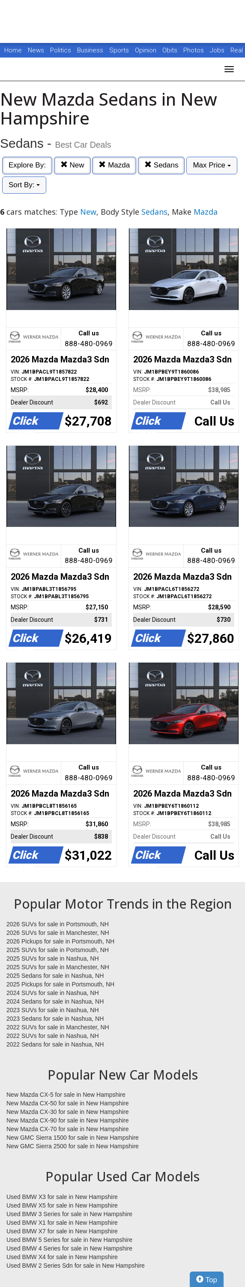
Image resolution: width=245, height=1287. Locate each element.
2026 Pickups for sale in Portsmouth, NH (60, 941)
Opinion (146, 50)
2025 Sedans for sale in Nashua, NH (55, 975)
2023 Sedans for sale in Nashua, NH (55, 1018)
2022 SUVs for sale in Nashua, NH (52, 1035)
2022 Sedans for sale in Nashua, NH (55, 1044)
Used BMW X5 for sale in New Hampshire (62, 1205)
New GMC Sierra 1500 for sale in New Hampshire (72, 1137)
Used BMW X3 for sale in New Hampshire (62, 1196)
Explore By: (27, 165)
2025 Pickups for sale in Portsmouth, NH (60, 984)
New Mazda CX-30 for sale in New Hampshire (67, 1111)
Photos (194, 50)
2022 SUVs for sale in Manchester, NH (57, 1027)
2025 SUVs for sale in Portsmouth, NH (57, 949)
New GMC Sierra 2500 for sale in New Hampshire (72, 1146)
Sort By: (24, 185)
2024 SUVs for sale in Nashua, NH (52, 992)
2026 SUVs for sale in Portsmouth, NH (57, 924)
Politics (60, 50)
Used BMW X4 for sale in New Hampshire (62, 1257)
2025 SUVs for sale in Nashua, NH (52, 958)
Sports (120, 50)
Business (91, 50)
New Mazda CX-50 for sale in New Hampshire (67, 1103)
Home (13, 50)
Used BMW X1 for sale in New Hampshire (62, 1222)
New (72, 165)
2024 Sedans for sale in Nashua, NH (55, 1001)
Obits (170, 50)
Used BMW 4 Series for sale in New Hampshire (69, 1248)
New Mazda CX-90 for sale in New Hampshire (67, 1120)
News (36, 50)
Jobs (218, 50)
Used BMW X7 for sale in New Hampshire (62, 1231)
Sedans (161, 165)
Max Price (211, 165)
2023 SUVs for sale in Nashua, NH (52, 1010)
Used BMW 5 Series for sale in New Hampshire (69, 1239)
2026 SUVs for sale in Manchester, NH (57, 932)
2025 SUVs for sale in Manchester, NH (57, 967)
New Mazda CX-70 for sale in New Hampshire (67, 1129)
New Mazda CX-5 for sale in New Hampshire (65, 1094)
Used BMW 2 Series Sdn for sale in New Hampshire (75, 1265)
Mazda (114, 165)
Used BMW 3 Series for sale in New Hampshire (69, 1214)
